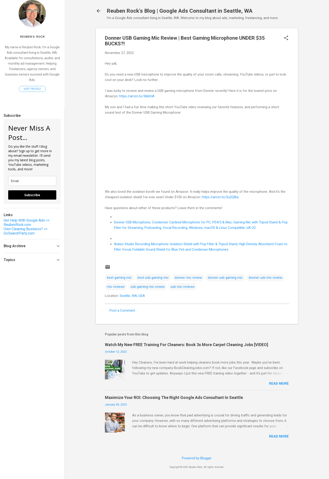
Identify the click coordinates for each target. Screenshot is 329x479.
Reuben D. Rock (32, 36)
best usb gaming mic (153, 278)
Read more (279, 383)
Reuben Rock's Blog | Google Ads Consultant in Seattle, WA (179, 11)
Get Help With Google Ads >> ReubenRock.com (26, 222)
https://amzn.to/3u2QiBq (220, 197)
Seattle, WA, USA (132, 296)
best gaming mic (119, 278)
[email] (32, 181)
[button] (286, 38)
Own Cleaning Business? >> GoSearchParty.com (25, 231)
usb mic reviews (183, 287)
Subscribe (32, 195)
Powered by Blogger (197, 458)
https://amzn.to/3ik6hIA (136, 96)
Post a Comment (122, 310)
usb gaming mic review (148, 287)
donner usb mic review (265, 278)
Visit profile (32, 88)
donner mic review (188, 278)
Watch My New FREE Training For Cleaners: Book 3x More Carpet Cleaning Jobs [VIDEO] (186, 344)
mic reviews (116, 287)
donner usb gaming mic (225, 278)
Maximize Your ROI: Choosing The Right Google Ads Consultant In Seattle (174, 397)
